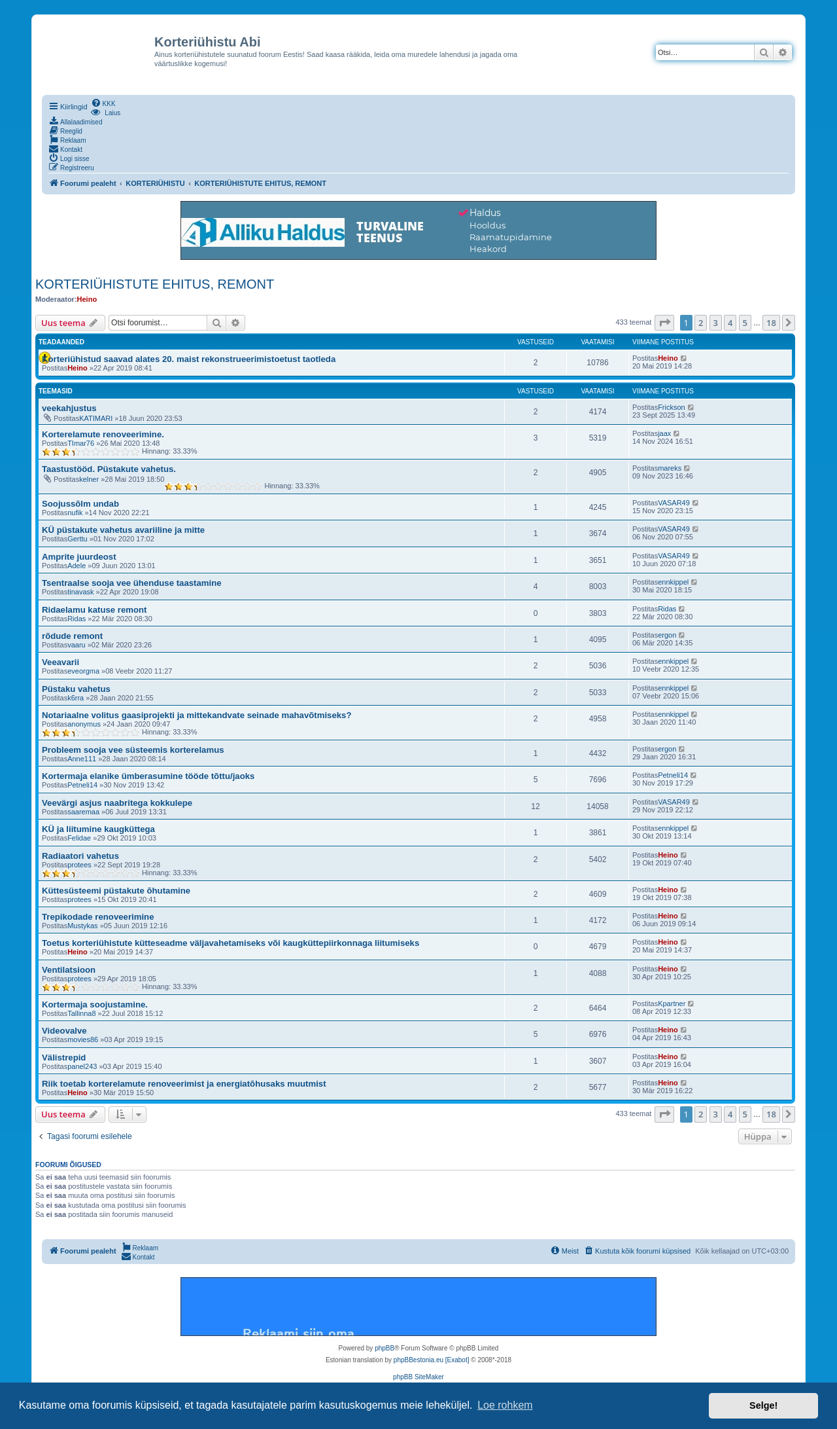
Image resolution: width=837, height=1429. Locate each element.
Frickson (671, 407)
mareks (669, 468)
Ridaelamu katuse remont (94, 610)
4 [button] (730, 323)
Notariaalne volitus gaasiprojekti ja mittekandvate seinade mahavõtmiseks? (196, 715)
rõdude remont (72, 636)
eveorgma (83, 671)
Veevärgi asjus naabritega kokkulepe (117, 803)
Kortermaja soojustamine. (95, 1004)
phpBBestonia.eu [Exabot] (432, 1360)
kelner (89, 479)
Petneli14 (82, 785)
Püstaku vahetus (76, 689)
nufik (74, 512)
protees (79, 865)
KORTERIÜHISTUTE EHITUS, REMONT (154, 284)
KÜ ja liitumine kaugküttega (98, 829)
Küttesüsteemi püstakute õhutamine (116, 890)
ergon (667, 635)
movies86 (82, 1039)
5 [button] (745, 323)
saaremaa (83, 812)
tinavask (80, 592)
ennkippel (673, 582)
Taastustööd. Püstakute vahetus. (109, 469)
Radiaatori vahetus (80, 856)
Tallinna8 (81, 1013)
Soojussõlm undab (80, 504)
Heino (87, 299)
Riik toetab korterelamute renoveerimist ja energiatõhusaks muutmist (184, 1084)
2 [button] (700, 323)
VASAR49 (674, 503)
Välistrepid (64, 1057)
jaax (664, 433)
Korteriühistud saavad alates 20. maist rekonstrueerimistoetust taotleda (188, 359)
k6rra (75, 698)
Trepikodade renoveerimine (98, 917)
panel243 (82, 1066)
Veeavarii (60, 662)
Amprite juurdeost (79, 557)
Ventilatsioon (68, 970)
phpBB (384, 1348)
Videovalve (64, 1031)
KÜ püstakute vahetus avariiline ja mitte (123, 530)
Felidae (79, 838)
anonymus (84, 724)
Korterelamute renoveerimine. (103, 434)
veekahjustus (69, 408)
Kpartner (671, 1003)
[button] (664, 323)
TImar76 (80, 443)
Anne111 (81, 759)
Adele (76, 566)
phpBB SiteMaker (418, 1377)
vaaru (76, 645)
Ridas (76, 619)
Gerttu (77, 539)
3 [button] (715, 323)
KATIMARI (95, 418)
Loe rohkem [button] (505, 1405)
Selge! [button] (763, 1405)
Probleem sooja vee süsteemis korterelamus (133, 750)
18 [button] (771, 323)
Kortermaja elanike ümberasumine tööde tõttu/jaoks (148, 776)
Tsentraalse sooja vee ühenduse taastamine (132, 583)
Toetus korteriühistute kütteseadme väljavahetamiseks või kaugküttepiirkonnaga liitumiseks (230, 943)
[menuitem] (103, 102)
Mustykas (82, 926)
